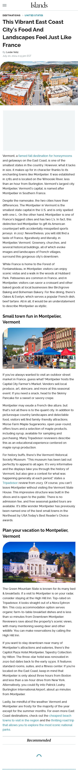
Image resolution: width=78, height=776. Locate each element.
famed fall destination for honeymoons (45, 155)
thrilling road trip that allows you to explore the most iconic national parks (38, 725)
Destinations (11, 15)
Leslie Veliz (12, 52)
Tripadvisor (10, 483)
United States (34, 15)
